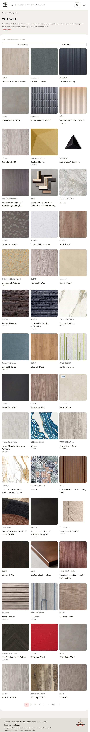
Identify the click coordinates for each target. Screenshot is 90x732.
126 (53, 705)
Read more (7, 29)
